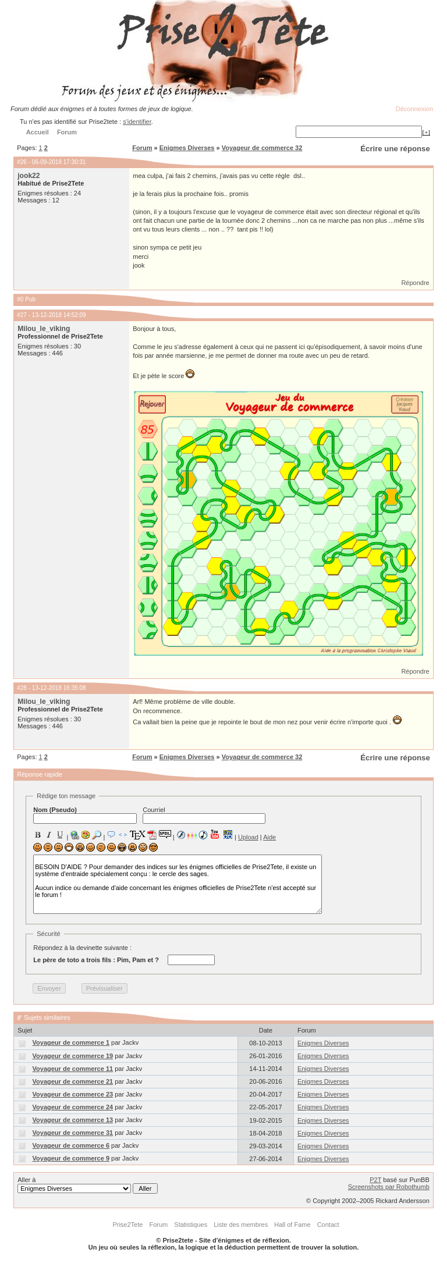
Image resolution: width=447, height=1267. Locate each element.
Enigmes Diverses (187, 147)
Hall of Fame (292, 1224)
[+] (426, 132)
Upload (248, 837)
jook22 (28, 176)
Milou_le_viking (43, 329)
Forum (142, 147)
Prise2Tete (127, 1224)
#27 (22, 315)
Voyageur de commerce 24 (73, 1107)
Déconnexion (414, 108)
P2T (375, 1179)
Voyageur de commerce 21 (73, 1081)
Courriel (204, 815)
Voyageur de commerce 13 (73, 1119)
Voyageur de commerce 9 (71, 1158)
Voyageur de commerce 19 (73, 1055)
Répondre (415, 282)
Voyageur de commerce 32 (262, 147)
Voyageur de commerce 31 (73, 1132)
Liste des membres (241, 1224)
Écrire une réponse (395, 148)
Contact (328, 1224)
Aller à (87, 1185)
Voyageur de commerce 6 (71, 1145)
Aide (269, 837)
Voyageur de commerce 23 (73, 1094)
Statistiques (190, 1224)
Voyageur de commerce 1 (71, 1042)
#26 (22, 162)
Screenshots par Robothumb (389, 1186)
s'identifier (137, 121)
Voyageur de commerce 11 (73, 1068)
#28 (22, 688)
